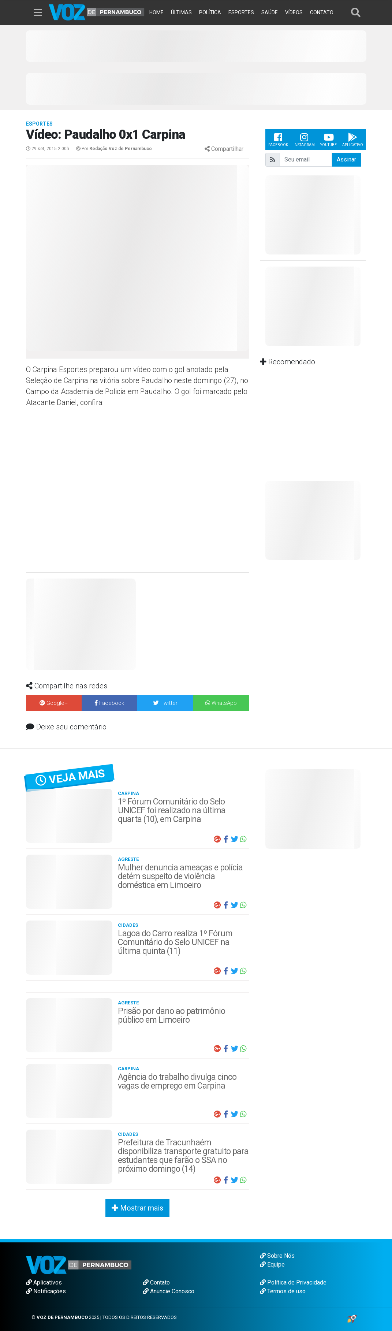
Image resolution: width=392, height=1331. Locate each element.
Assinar (346, 159)
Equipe (272, 1264)
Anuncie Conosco (168, 1291)
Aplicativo (352, 139)
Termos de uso (283, 1291)
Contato (156, 1282)
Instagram (304, 139)
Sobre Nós (277, 1255)
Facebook (278, 139)
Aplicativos (44, 1282)
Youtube (328, 139)
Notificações (46, 1291)
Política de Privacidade (293, 1282)
